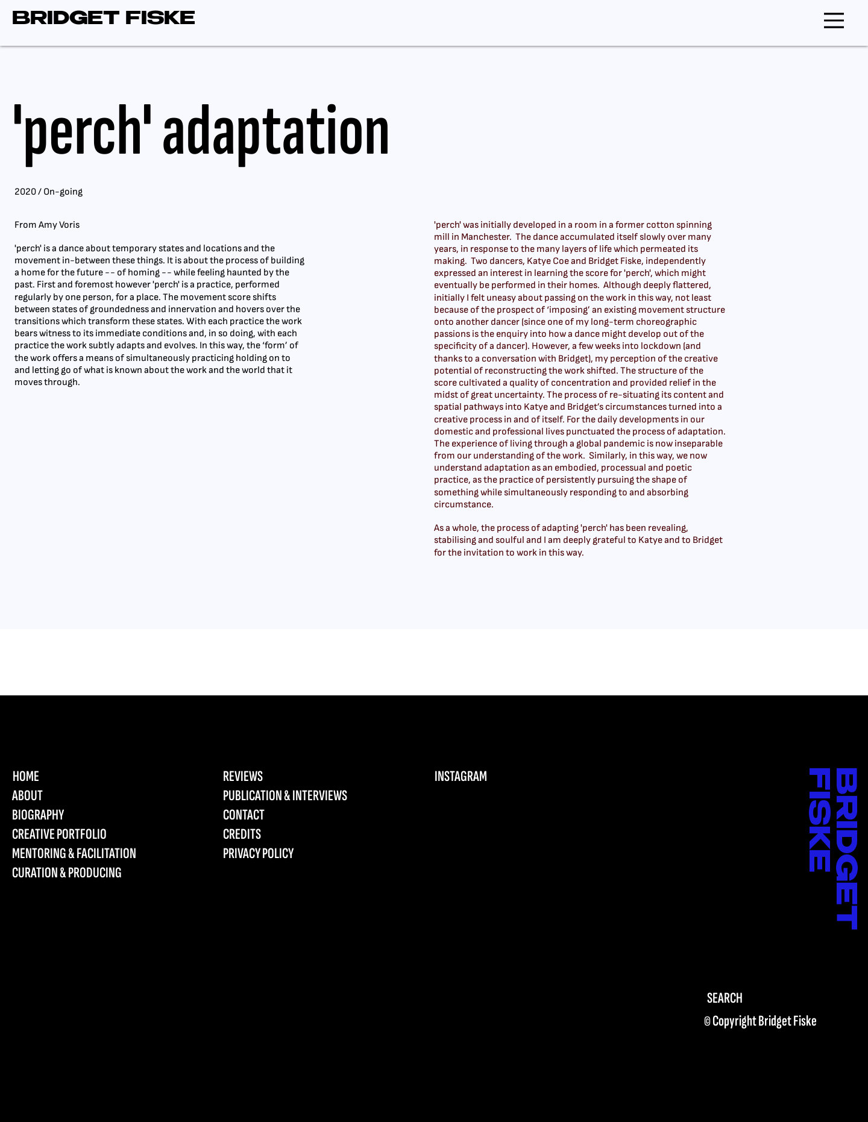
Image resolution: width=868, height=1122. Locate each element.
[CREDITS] (296, 834)
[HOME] (85, 776)
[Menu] (834, 20)
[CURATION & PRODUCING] (85, 873)
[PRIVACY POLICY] (296, 853)
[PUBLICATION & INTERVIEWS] (296, 796)
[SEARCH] (767, 998)
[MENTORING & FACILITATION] (85, 853)
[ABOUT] (85, 796)
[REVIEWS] (296, 776)
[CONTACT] (296, 815)
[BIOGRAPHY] (85, 815)
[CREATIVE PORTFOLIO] (85, 834)
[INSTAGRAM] (508, 776)
